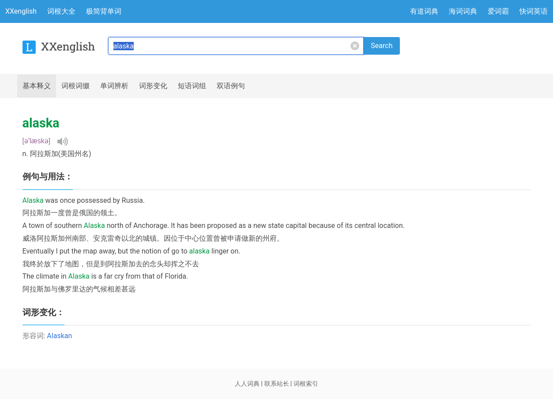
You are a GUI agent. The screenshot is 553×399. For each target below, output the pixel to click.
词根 (75, 86)
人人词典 (247, 383)
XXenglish (21, 11)
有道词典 (424, 11)
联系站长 (276, 383)
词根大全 (61, 11)
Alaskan (59, 336)
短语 (192, 86)
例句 (231, 86)
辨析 (114, 86)
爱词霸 (498, 11)
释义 (37, 86)
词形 (153, 86)
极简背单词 (103, 11)
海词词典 (463, 11)
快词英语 (533, 11)
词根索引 (305, 383)
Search (381, 45)
